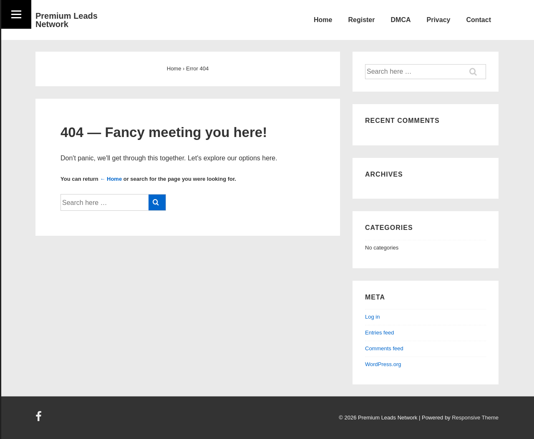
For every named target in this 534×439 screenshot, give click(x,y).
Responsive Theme (475, 417)
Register (361, 19)
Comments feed (384, 348)
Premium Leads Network (66, 20)
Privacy (439, 19)
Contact (478, 19)
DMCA (401, 19)
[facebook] (39, 419)
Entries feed (379, 332)
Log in (372, 317)
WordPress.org (383, 364)
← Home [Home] (111, 179)
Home (323, 19)
